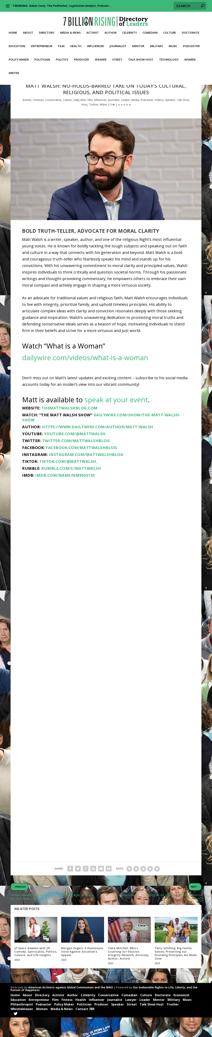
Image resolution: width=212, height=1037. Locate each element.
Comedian (150, 31)
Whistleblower (22, 1028)
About (28, 31)
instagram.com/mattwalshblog (86, 474)
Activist (92, 31)
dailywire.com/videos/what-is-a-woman (85, 377)
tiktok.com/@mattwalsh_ (68, 481)
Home (13, 31)
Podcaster (191, 44)
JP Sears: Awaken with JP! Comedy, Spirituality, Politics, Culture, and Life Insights (35, 971)
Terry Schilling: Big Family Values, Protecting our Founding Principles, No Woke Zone (176, 973)
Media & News (70, 31)
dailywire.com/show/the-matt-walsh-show (101, 437)
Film (61, 44)
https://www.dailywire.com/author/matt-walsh (97, 446)
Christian (38, 119)
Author (110, 31)
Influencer (95, 44)
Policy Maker (19, 58)
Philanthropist (22, 1024)
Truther (93, 124)
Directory (46, 31)
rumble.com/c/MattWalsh (71, 488)
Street (117, 58)
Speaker (100, 58)
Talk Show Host (140, 58)
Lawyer (131, 1019)
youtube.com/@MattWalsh (75, 453)
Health (75, 44)
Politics (62, 58)
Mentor (138, 44)
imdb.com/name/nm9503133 (65, 494)
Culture (169, 31)
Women (189, 58)
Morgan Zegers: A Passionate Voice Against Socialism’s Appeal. (82, 971)
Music (173, 44)
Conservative (53, 119)
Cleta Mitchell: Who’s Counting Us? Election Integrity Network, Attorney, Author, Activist (128, 973)
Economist (181, 1015)
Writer (14, 71)
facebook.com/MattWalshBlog (81, 467)
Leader (125, 119)
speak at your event (116, 419)
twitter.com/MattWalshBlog (76, 460)
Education (17, 44)
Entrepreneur (41, 44)
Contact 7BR (85, 1028)
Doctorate (190, 31)
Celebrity (129, 31)
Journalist (118, 44)
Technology (169, 58)
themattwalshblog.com (70, 427)
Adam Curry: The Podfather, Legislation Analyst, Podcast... (70, 5)
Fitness (67, 1019)
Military (156, 44)
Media (135, 119)
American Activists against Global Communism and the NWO (70, 1007)
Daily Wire (79, 119)
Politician (42, 58)
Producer (81, 58)
